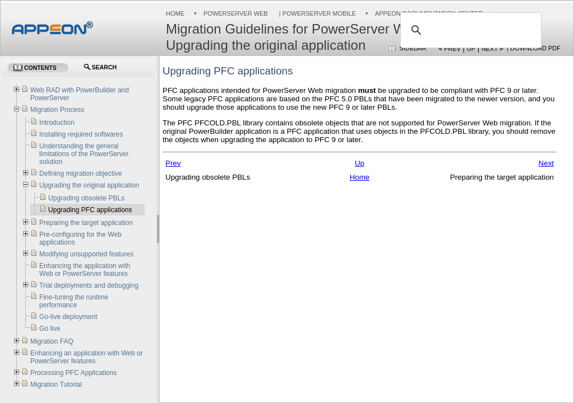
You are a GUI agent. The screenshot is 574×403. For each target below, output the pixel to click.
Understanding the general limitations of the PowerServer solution (83, 154)
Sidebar (413, 48)
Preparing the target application (86, 223)
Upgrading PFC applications (90, 210)
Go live (49, 328)
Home (175, 13)
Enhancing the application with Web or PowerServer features (84, 270)
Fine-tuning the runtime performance (73, 301)
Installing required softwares (81, 134)
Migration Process (57, 110)
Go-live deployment (68, 317)
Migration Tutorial (56, 384)
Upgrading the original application (89, 185)
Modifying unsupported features (86, 254)
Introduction (57, 122)
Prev (452, 48)
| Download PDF (534, 48)
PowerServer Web (235, 13)
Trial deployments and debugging (88, 285)
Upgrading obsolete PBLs (86, 198)
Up (471, 48)
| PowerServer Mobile (316, 13)
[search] (469, 30)
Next (490, 48)
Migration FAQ (51, 341)
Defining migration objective (80, 173)
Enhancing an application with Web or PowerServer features (86, 357)
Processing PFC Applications (73, 373)
